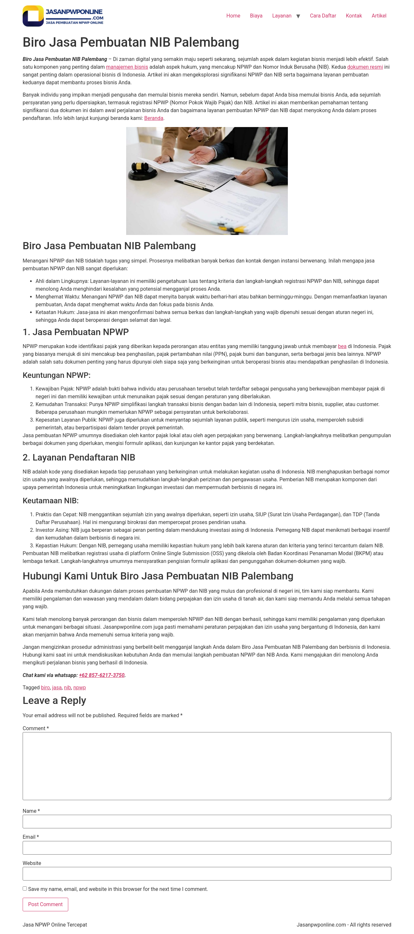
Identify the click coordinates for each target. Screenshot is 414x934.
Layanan (282, 16)
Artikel (379, 16)
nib (67, 687)
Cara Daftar (323, 16)
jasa (57, 687)
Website (32, 863)
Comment (36, 728)
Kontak (354, 16)
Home (233, 16)
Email (31, 837)
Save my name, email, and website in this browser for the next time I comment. (118, 889)
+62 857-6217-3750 (101, 675)
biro (45, 687)
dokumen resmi (365, 67)
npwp (79, 687)
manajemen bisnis (127, 67)
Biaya (256, 16)
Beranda (153, 118)
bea (342, 346)
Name (31, 811)
